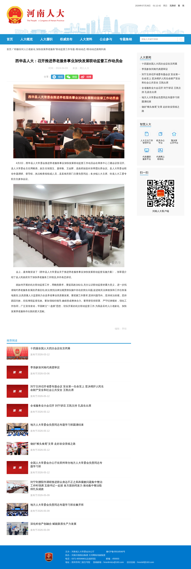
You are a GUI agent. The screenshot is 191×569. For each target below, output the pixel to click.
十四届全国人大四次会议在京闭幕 (50, 348)
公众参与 (106, 39)
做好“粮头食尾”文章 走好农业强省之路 (53, 443)
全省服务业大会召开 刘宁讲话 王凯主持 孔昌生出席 (60, 405)
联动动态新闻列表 (96, 49)
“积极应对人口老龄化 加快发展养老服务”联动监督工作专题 (44, 49)
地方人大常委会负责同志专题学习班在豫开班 (57, 504)
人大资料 (86, 39)
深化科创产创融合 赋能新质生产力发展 (53, 523)
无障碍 (173, 5)
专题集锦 (125, 39)
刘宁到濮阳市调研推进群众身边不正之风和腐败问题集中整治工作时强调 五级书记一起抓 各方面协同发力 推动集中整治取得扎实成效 (66, 486)
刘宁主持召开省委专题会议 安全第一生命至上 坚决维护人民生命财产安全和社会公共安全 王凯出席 (161, 78)
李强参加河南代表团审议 (45, 367)
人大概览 (26, 39)
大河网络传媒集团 (97, 555)
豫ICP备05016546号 (115, 551)
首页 (10, 39)
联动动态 (81, 49)
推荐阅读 (12, 340)
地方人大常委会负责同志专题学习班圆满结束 (57, 424)
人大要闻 (145, 57)
